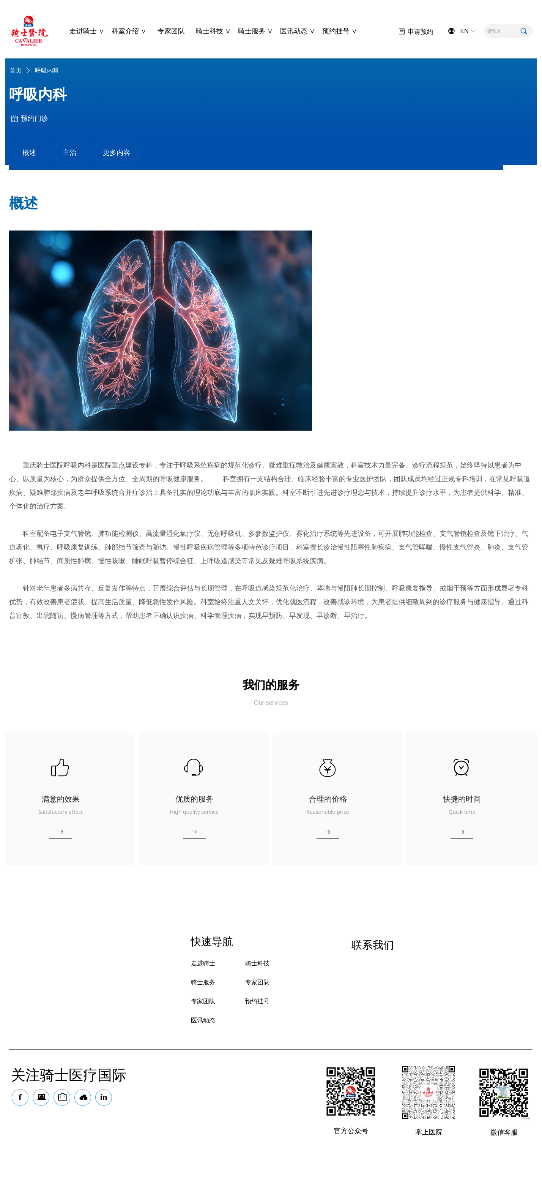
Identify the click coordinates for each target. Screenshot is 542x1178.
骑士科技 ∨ (213, 31)
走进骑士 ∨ (86, 31)
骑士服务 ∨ (255, 31)
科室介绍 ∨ (129, 31)
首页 (15, 70)
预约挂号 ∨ (339, 31)
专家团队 (171, 31)
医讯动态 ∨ (297, 31)
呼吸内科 (47, 70)
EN (464, 31)
